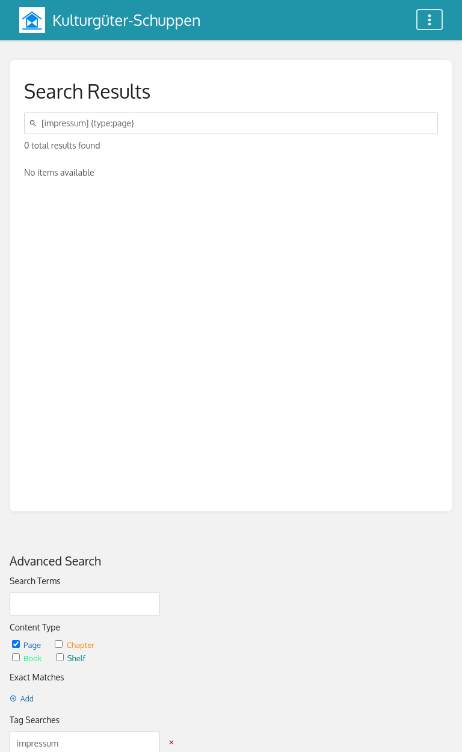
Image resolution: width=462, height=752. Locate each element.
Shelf (70, 658)
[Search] (35, 123)
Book (28, 658)
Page (27, 645)
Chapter (74, 645)
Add (22, 698)
